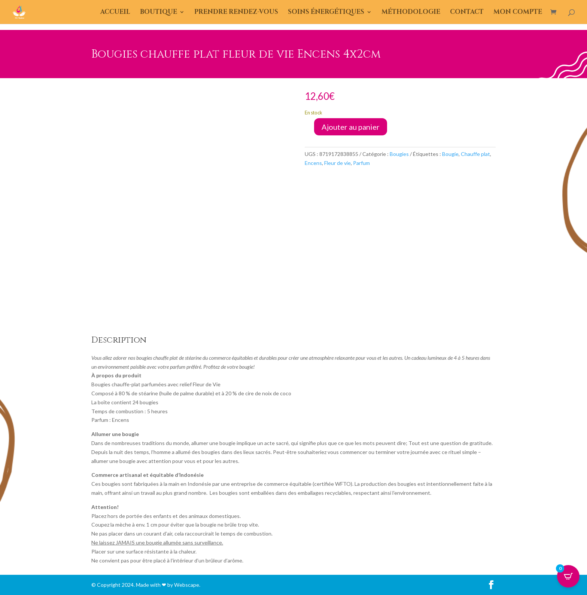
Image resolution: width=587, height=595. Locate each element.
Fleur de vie (337, 163)
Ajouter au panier (351, 126)
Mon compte (517, 12)
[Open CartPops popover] (568, 576)
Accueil (115, 12)
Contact (467, 12)
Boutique (158, 12)
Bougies (399, 154)
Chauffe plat (475, 154)
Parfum (361, 163)
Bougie (450, 154)
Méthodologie (410, 12)
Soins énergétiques (326, 12)
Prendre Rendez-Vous (236, 12)
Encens (313, 163)
